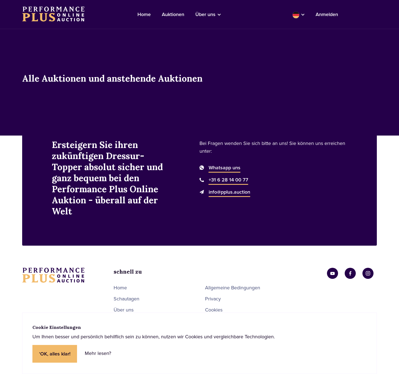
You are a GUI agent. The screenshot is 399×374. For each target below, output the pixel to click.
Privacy (213, 299)
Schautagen (126, 299)
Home (120, 288)
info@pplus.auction (229, 192)
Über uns (124, 310)
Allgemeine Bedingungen (232, 288)
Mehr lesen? (98, 353)
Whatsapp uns (225, 168)
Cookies (213, 310)
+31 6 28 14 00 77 (228, 180)
